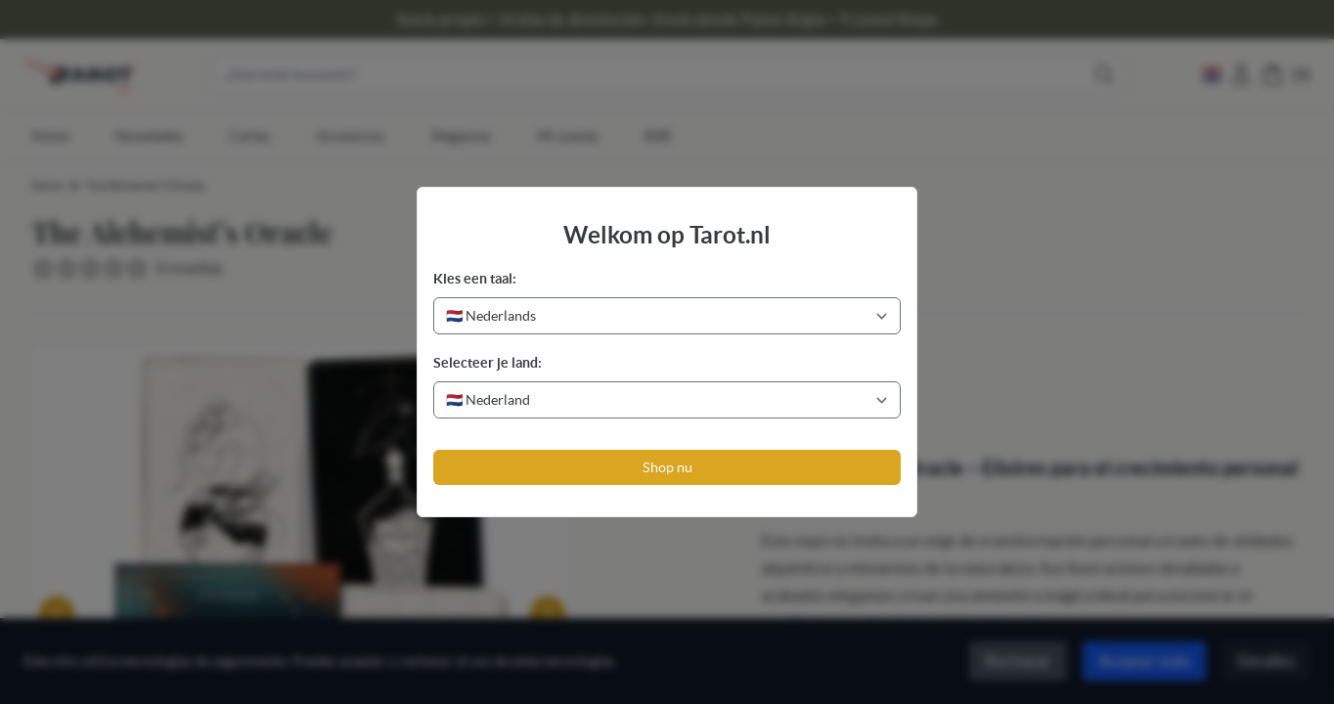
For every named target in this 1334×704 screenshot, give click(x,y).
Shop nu (667, 467)
